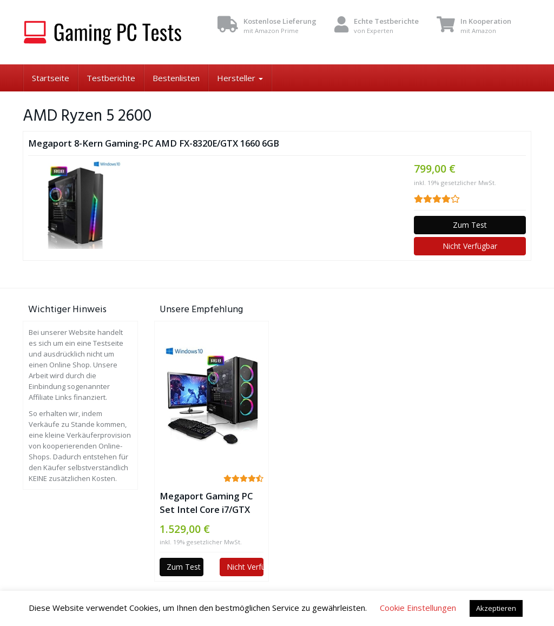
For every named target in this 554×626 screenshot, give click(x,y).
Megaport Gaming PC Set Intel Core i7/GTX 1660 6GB (206, 503)
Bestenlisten (176, 78)
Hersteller (240, 78)
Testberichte (111, 78)
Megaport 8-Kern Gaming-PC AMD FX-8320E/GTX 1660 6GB (153, 143)
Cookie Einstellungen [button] (418, 607)
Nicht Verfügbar (470, 246)
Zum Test (470, 225)
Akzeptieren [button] (496, 608)
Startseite (50, 78)
